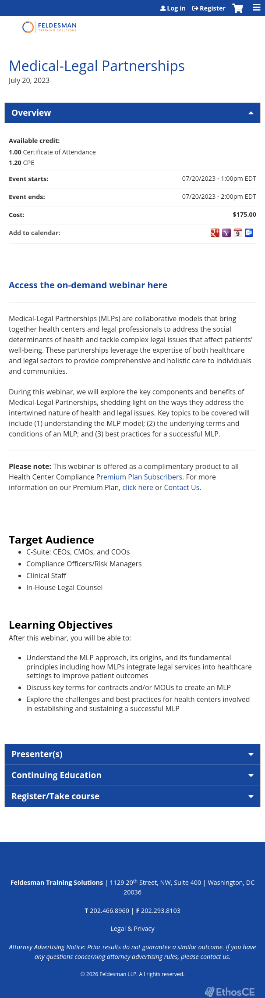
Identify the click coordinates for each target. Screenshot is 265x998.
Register (213, 8)
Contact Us (181, 487)
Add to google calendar (215, 233)
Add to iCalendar (237, 232)
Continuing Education (56, 775)
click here (138, 487)
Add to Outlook (249, 233)
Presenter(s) (37, 754)
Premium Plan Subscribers (139, 477)
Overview (31, 112)
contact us (214, 956)
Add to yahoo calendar (226, 233)
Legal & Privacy (132, 928)
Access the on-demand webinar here (88, 285)
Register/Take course (55, 796)
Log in (176, 8)
